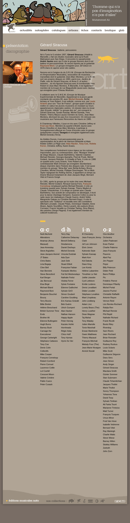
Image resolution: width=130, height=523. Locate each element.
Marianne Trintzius (111, 408)
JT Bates (44, 257)
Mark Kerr (86, 257)
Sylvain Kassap (89, 254)
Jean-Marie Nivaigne (91, 348)
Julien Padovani (110, 241)
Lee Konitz (87, 267)
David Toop (108, 398)
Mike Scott (107, 351)
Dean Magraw (88, 314)
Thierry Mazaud (89, 337)
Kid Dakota (87, 261)
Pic (104, 277)
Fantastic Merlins (68, 271)
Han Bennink (46, 271)
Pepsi (105, 264)
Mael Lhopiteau (89, 297)
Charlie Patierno (110, 247)
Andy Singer (108, 364)
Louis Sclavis (109, 348)
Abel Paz (107, 257)
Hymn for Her (67, 341)
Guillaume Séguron (111, 354)
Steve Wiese (108, 438)
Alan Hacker (66, 311)
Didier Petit (108, 271)
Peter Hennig (67, 321)
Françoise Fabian (69, 267)
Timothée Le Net (89, 274)
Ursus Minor (108, 418)
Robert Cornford (47, 361)
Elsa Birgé (44, 284)
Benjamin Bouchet (48, 294)
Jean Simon (108, 361)
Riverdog (107, 327)
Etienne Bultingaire (48, 321)
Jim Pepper (108, 261)
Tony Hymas (66, 337)
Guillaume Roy (109, 341)
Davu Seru (108, 358)
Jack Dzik (65, 261)
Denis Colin (45, 348)
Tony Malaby (88, 321)
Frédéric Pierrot (110, 281)
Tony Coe (44, 344)
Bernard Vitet (109, 428)
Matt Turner (108, 411)
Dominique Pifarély (111, 284)
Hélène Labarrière (90, 271)
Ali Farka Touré (110, 404)
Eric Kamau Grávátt (70, 301)
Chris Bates (45, 261)
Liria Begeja (45, 264)
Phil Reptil (107, 314)
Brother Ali (45, 317)
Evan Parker (108, 244)
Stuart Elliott (66, 264)
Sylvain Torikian (110, 401)
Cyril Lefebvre (88, 281)
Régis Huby (66, 331)
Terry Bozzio (45, 301)
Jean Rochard (109, 334)
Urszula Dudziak (68, 254)
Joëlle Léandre (88, 277)
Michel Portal (109, 287)
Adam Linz (87, 304)
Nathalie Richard (110, 317)
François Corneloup (49, 358)
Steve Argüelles (47, 251)
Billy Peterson (109, 267)
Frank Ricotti (108, 321)
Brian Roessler (109, 337)
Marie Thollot (109, 388)
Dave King (86, 264)
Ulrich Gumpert (68, 307)
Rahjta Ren (108, 307)
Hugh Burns (45, 324)
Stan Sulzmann (110, 378)
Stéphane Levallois (90, 294)
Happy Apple (67, 317)
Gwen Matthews (89, 334)
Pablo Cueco (46, 381)
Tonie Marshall (88, 327)
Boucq (43, 297)
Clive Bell (44, 267)
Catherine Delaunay (70, 237)
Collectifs (44, 351)
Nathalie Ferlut (67, 277)
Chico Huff (66, 334)
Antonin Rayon (109, 297)
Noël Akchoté (46, 234)
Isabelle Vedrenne (111, 424)
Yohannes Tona (110, 394)
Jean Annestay (47, 247)
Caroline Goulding (69, 297)
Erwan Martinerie (89, 331)
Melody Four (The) (90, 344)
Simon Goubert (68, 294)
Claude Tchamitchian (112, 381)
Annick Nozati (88, 351)
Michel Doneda (68, 251)
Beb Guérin (66, 304)
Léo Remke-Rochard (112, 304)
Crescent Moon (47, 374)
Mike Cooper (46, 354)
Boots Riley (108, 324)
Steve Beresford (47, 274)
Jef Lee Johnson (89, 244)
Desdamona (66, 244)
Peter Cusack (46, 384)
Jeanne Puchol (109, 291)
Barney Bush (46, 327)
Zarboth (106, 448)
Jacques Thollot (110, 384)
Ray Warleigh (109, 431)
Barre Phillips (109, 274)
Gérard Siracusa (110, 368)
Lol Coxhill (45, 371)
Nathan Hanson (68, 314)
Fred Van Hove (109, 421)
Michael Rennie (110, 311)
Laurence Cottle (47, 368)
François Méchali (89, 341)
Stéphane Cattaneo (49, 341)
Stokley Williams (110, 444)
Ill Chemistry (87, 234)
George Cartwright (48, 337)
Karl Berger (45, 277)
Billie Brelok (45, 304)
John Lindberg (88, 301)
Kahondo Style (88, 251)
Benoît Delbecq (68, 241)
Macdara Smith (110, 371)
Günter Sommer (110, 374)
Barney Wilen (109, 441)
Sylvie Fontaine (68, 284)
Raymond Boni (47, 291)
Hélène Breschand (48, 307)
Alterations (45, 237)
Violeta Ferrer (67, 281)
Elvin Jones (87, 247)
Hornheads (66, 327)
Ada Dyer (65, 257)
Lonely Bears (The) (90, 307)
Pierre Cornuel (46, 364)
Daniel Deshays (68, 247)
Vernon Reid (108, 301)
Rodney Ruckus (110, 344)
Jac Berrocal (45, 281)
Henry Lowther (88, 311)
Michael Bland (46, 287)
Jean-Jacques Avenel (49, 254)
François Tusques (111, 414)
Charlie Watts (109, 434)
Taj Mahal (86, 317)
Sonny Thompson (111, 391)
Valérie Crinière (47, 378)
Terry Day (65, 234)
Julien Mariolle (88, 324)
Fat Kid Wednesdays (70, 274)
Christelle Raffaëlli (111, 294)
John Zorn (107, 451)
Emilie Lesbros (88, 284)
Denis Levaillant (89, 287)
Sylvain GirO (67, 291)
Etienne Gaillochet (69, 287)
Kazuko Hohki (67, 324)
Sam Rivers (108, 331)
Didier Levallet (88, 291)
